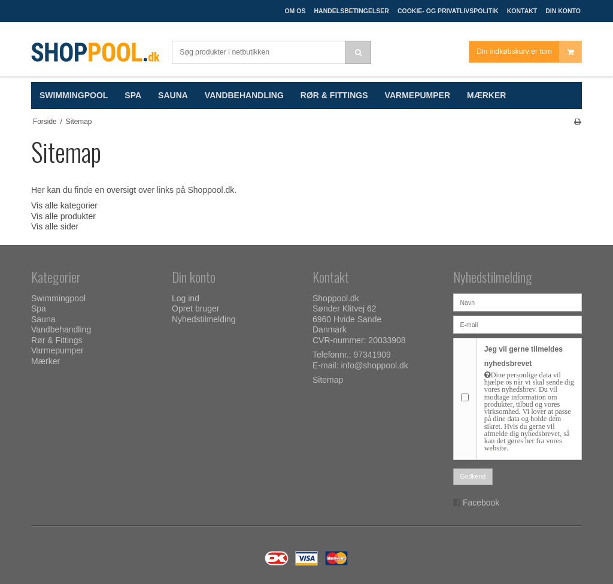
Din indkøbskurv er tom (529, 52)
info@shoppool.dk (374, 365)
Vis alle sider (54, 226)
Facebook (481, 502)
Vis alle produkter (63, 216)
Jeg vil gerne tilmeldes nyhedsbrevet (529, 398)
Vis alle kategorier (64, 205)
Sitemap (327, 380)
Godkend (473, 476)
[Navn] (517, 302)
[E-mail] (517, 324)
